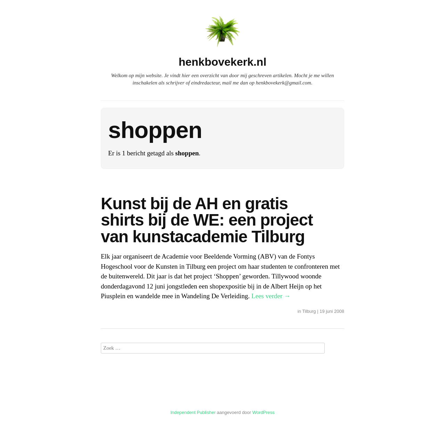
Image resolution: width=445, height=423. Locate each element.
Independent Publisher (193, 412)
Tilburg (309, 311)
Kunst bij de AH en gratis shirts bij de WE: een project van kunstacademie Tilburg (207, 220)
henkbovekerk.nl (223, 62)
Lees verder (271, 296)
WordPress (263, 412)
